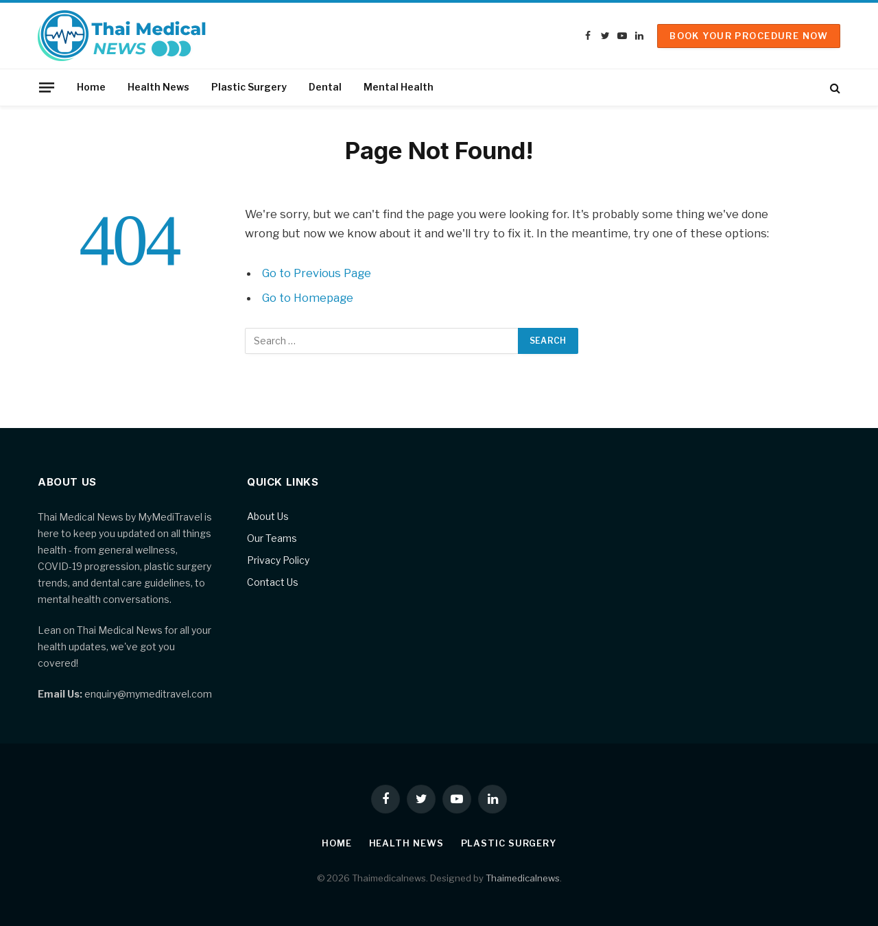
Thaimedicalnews (523, 877)
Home (91, 87)
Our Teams (272, 538)
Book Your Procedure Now (748, 35)
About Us (268, 516)
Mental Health (399, 87)
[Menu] (46, 87)
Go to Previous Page (317, 273)
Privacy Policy (278, 560)
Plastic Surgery (249, 87)
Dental (325, 87)
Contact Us (272, 582)
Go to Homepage (308, 298)
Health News (158, 87)
